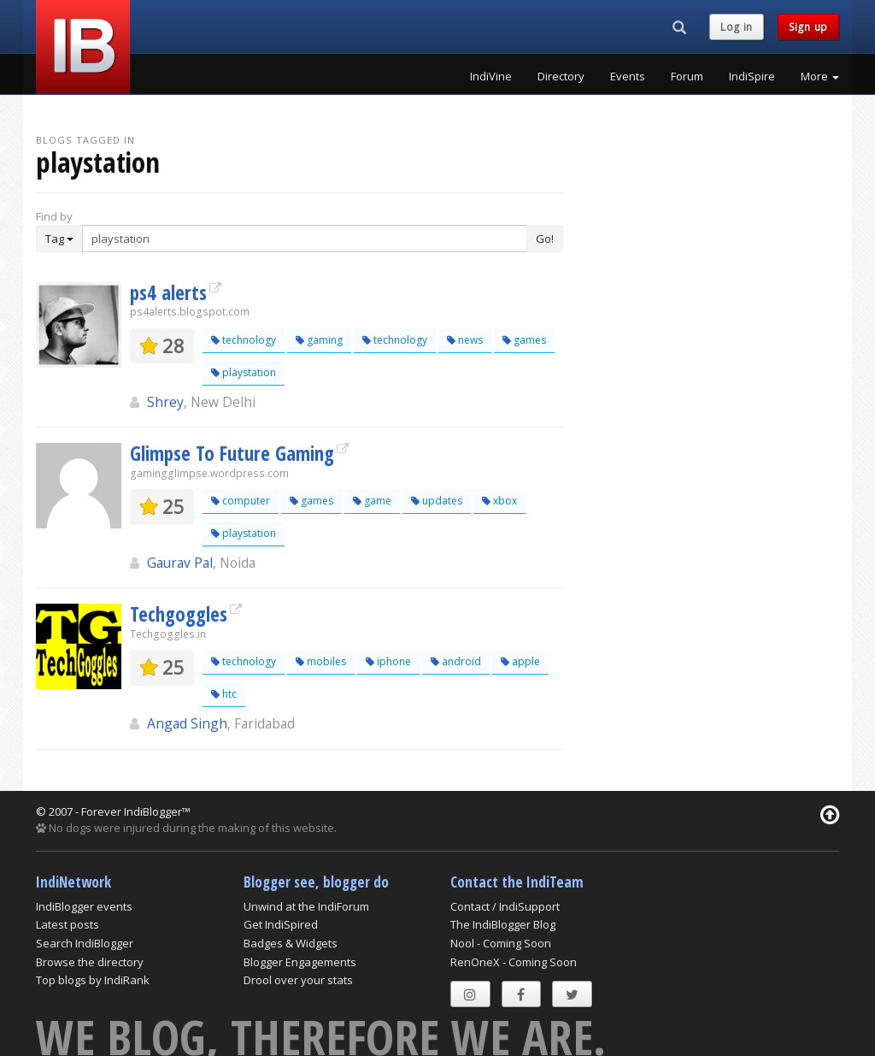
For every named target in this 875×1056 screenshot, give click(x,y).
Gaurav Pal (180, 562)
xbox (499, 500)
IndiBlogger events (84, 906)
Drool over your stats (298, 980)
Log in (736, 27)
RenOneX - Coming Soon (513, 962)
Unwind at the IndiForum (306, 906)
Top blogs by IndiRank (93, 980)
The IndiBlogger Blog (502, 924)
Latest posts (67, 924)
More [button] (820, 76)
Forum (687, 76)
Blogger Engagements (300, 962)
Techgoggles (178, 614)
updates (436, 500)
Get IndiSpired (281, 924)
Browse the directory (90, 962)
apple (520, 661)
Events (627, 76)
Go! (545, 238)
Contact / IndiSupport (505, 906)
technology (243, 340)
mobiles (321, 661)
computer (240, 500)
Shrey (165, 401)
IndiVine (491, 76)
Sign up (808, 27)
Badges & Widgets (291, 943)
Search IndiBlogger (84, 943)
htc (224, 694)
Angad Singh (187, 723)
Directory (560, 76)
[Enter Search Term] (304, 238)
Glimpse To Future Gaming (232, 453)
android (456, 661)
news (465, 340)
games (524, 340)
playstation (243, 372)
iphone (388, 661)
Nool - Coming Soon (500, 943)
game (372, 500)
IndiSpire (752, 76)
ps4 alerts (168, 292)
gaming (319, 340)
